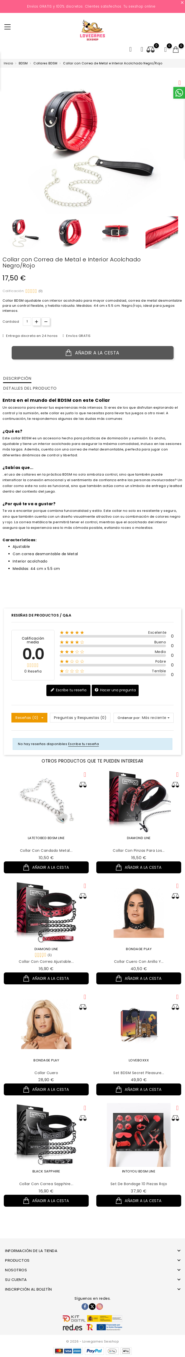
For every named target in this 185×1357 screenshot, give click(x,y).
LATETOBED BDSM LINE (46, 838)
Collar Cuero (46, 1077)
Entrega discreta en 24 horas (31, 335)
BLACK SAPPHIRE (46, 1179)
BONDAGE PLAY (139, 951)
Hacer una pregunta (115, 690)
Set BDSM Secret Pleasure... (138, 1077)
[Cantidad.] (27, 321)
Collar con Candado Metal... (46, 850)
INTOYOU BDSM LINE (139, 1179)
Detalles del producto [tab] (30, 388)
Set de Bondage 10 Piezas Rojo (138, 1191)
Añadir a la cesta (92, 352)
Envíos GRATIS (78, 335)
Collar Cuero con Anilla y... (139, 964)
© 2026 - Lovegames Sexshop (92, 1341)
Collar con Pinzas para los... (139, 850)
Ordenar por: (129, 717)
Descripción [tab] (17, 378)
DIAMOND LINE (139, 838)
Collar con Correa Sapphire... (46, 1191)
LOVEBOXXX (139, 1065)
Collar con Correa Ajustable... (46, 964)
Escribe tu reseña (68, 690)
